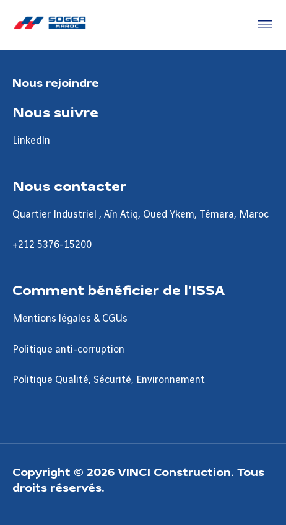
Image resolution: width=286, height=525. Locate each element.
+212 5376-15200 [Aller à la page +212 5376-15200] (52, 244)
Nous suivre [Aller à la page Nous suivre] (55, 111)
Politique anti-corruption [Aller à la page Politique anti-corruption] (68, 349)
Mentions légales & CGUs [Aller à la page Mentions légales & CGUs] (70, 318)
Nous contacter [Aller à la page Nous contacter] (69, 185)
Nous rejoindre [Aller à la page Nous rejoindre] (55, 82)
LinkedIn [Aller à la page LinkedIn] (31, 140)
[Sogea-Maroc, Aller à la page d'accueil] (49, 25)
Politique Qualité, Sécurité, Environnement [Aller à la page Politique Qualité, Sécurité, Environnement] (108, 380)
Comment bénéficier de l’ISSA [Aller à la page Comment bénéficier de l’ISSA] (118, 289)
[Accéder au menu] (262, 25)
